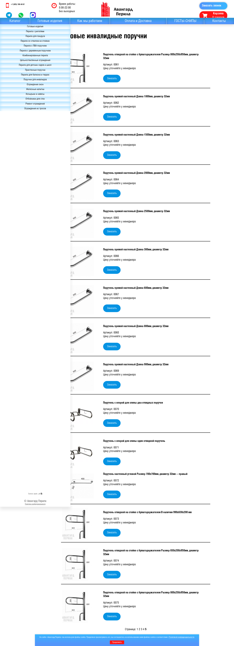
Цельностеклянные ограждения (18, 75)
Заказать (112, 78)
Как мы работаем (89, 23)
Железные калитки (18, 115)
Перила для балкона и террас (19, 98)
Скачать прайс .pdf (18, 632)
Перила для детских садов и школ (18, 85)
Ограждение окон (18, 109)
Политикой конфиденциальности (181, 637)
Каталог (15, 23)
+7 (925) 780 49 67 (19, 4)
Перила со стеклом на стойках (18, 46)
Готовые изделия (50, 23)
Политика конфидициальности (19, 643)
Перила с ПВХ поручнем (18, 52)
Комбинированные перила (19, 67)
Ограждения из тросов (18, 138)
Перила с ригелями (18, 35)
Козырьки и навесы (19, 121)
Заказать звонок (212, 6)
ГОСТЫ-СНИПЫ (185, 23)
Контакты (219, 23)
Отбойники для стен (18, 126)
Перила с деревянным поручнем (18, 60)
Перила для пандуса (18, 41)
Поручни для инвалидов (18, 104)
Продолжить (117, 642)
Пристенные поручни (18, 92)
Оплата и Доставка (138, 23)
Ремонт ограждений (19, 132)
